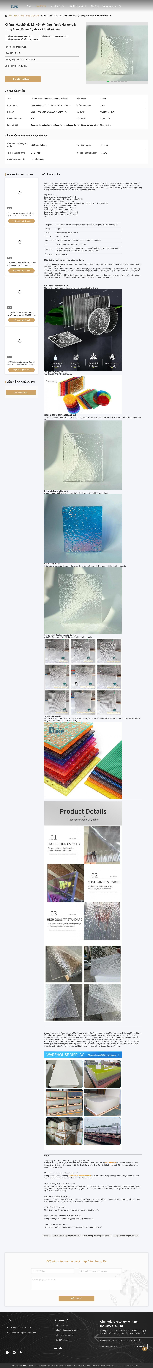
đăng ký (141, 1346)
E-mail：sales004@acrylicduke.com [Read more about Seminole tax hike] (21, 1333)
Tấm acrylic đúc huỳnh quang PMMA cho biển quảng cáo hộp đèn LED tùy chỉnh (20, 315)
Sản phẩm (41, 6)
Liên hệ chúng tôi (77, 6)
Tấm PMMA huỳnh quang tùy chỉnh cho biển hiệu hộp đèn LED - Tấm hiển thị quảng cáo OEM (21, 215)
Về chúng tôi (57, 6)
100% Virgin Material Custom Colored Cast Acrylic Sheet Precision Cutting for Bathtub (21, 364)
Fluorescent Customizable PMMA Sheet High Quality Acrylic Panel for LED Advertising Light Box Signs (21, 265)
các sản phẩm (18, 16)
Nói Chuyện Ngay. (22, 79)
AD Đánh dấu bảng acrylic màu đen (66, 1236)
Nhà (29, 6)
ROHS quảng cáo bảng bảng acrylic (97, 1236)
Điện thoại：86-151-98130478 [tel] (18, 1328)
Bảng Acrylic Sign (32, 16)
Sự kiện (95, 6)
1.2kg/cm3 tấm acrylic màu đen (126, 1236)
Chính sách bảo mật (18, 1365)
